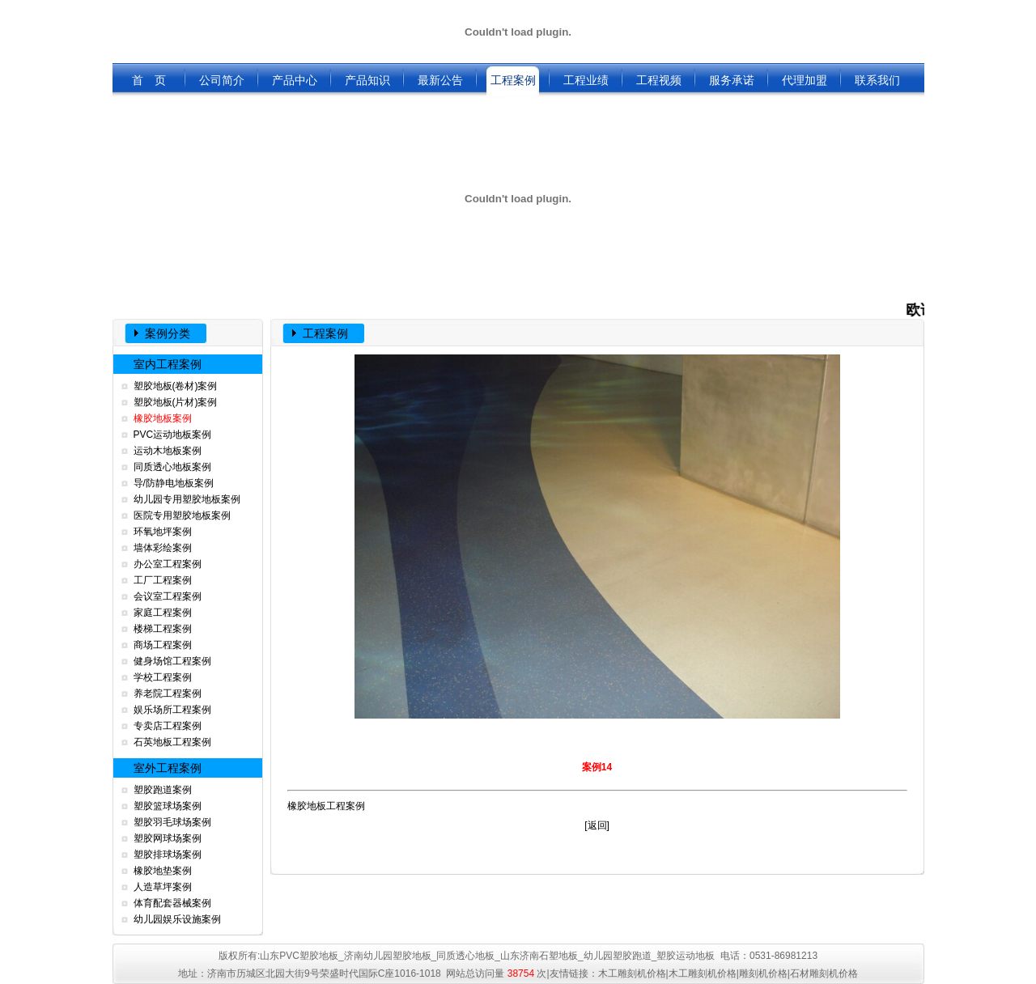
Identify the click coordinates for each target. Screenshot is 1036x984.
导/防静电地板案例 (174, 483)
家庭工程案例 (163, 612)
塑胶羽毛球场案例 (172, 822)
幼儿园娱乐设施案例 (177, 919)
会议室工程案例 (168, 596)
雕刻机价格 (763, 973)
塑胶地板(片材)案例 (176, 402)
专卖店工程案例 (168, 726)
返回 (597, 825)
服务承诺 (731, 80)
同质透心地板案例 (172, 467)
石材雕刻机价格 (824, 973)
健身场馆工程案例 (172, 661)
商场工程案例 (163, 645)
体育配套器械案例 (172, 903)
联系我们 (877, 80)
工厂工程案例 (163, 580)
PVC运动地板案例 (173, 434)
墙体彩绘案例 (163, 548)
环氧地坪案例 (163, 531)
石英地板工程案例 (172, 742)
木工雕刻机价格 (632, 973)
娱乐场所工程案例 (172, 709)
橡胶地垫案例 (163, 870)
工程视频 (658, 80)
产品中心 (294, 80)
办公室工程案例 (168, 564)
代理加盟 (804, 80)
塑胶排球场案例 (168, 854)
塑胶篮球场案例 (168, 806)
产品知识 (367, 80)
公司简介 (221, 80)
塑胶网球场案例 (168, 838)
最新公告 (440, 80)
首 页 (149, 80)
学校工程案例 (163, 677)
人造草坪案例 (163, 887)
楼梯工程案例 (163, 628)
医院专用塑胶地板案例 (182, 515)
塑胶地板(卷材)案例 (176, 386)
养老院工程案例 (168, 693)
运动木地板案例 (168, 450)
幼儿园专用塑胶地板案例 (187, 499)
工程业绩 (586, 80)
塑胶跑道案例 (163, 789)
